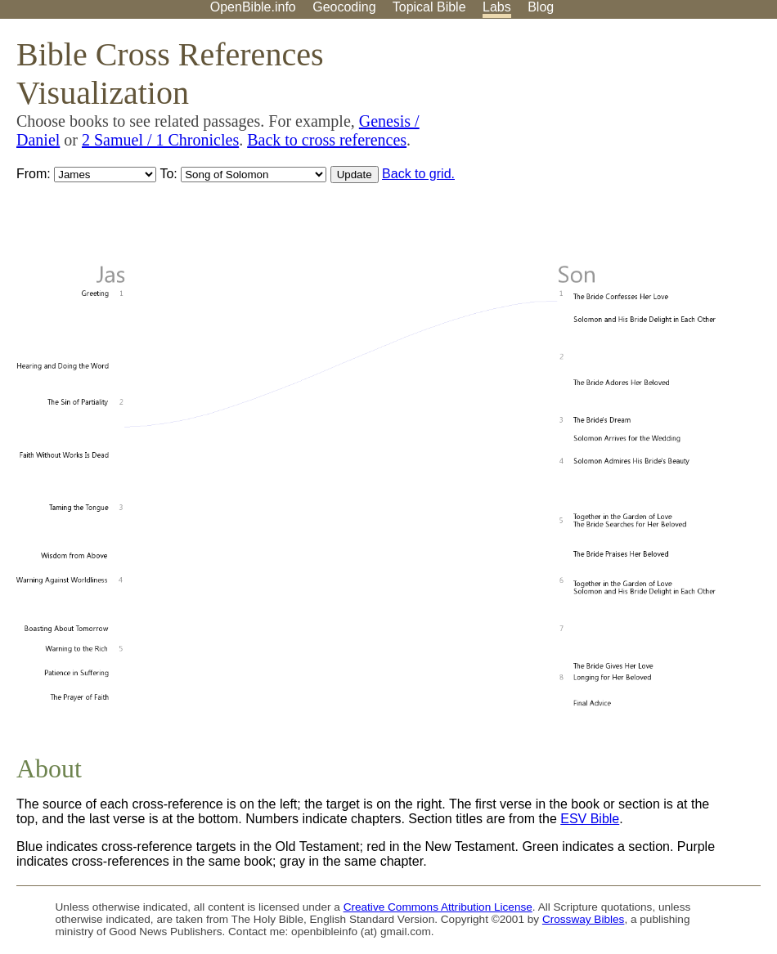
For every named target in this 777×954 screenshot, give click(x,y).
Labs (497, 7)
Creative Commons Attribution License (438, 907)
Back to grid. (418, 174)
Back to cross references (326, 140)
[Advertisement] (612, 146)
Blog (541, 7)
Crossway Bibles (583, 919)
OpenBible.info (253, 7)
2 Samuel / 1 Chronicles (160, 140)
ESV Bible (589, 819)
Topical (429, 7)
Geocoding (343, 7)
